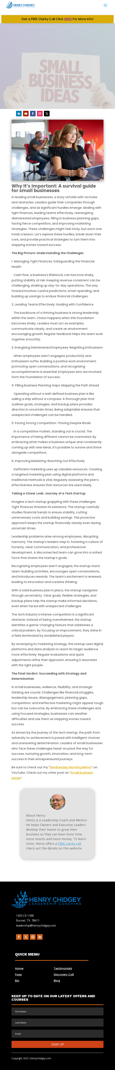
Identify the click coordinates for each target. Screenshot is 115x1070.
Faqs (18, 975)
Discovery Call (64, 975)
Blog (57, 981)
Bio (17, 981)
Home (19, 968)
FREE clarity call (69, 843)
